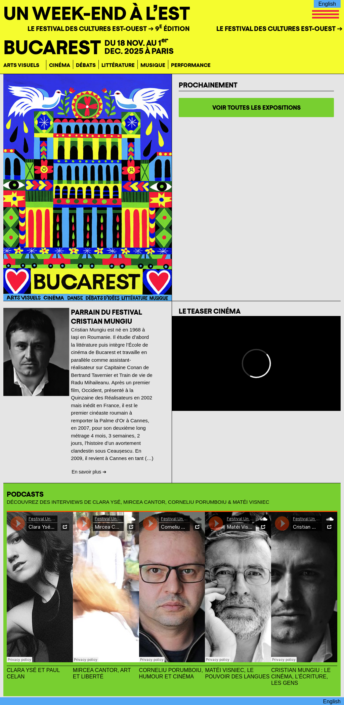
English (327, 4)
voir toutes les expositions (256, 107)
